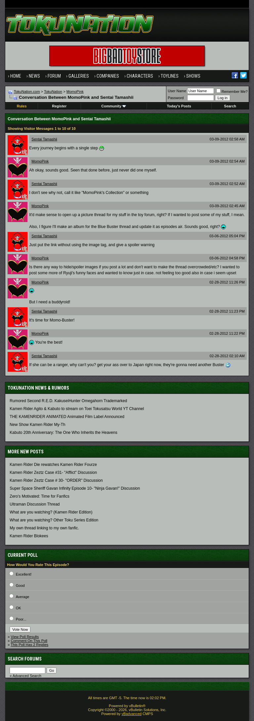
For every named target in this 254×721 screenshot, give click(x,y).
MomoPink (75, 92)
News (34, 76)
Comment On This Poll (29, 641)
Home (15, 76)
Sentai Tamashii (44, 139)
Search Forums (25, 659)
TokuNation (53, 92)
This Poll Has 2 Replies (29, 645)
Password (176, 98)
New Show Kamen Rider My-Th (37, 424)
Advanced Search (27, 676)
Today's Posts (179, 106)
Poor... (21, 619)
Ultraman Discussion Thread (35, 504)
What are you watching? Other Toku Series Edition (54, 520)
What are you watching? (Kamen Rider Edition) (51, 512)
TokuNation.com (27, 92)
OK (18, 608)
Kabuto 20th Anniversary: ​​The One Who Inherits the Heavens (63, 432)
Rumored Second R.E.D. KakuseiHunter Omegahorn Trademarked (68, 400)
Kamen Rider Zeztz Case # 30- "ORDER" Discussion (56, 480)
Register (59, 106)
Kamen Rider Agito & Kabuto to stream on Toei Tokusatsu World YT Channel (77, 408)
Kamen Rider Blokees (29, 536)
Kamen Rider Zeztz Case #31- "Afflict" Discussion (53, 472)
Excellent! (24, 574)
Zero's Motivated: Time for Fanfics (39, 496)
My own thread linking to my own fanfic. (44, 528)
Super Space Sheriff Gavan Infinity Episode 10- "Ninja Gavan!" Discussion (75, 488)
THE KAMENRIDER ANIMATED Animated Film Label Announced (67, 416)
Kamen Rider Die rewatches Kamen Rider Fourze (53, 464)
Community (113, 106)
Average (22, 597)
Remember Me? (232, 92)
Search (230, 106)
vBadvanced (131, 714)
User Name (177, 91)
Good (20, 586)
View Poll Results (25, 637)
